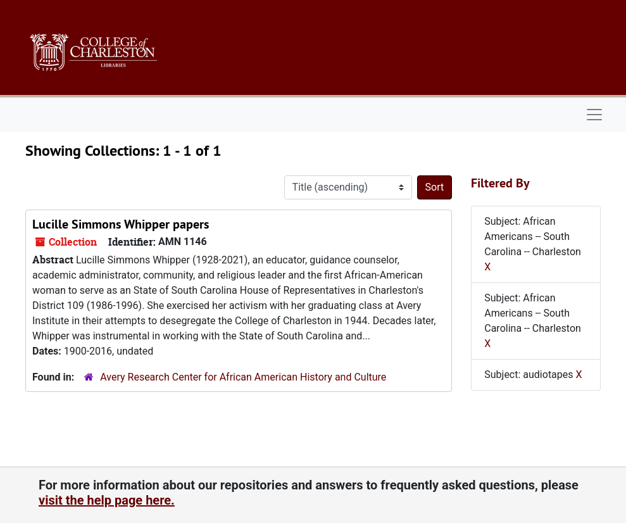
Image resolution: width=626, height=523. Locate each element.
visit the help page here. (107, 500)
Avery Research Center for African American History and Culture (243, 377)
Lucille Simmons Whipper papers (120, 224)
